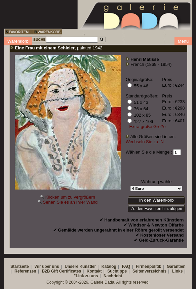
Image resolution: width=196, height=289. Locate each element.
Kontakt (94, 271)
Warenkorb (18, 41)
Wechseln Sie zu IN (145, 141)
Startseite (19, 266)
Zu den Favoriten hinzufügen (156, 208)
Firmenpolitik (148, 266)
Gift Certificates (66, 271)
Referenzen (25, 271)
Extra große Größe (147, 126)
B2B (46, 271)
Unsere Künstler (80, 266)
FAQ (126, 266)
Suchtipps (117, 271)
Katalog (109, 266)
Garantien (176, 266)
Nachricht (113, 276)
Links (177, 271)
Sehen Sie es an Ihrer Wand (70, 202)
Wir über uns (46, 266)
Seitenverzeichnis (149, 271)
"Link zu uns (86, 276)
